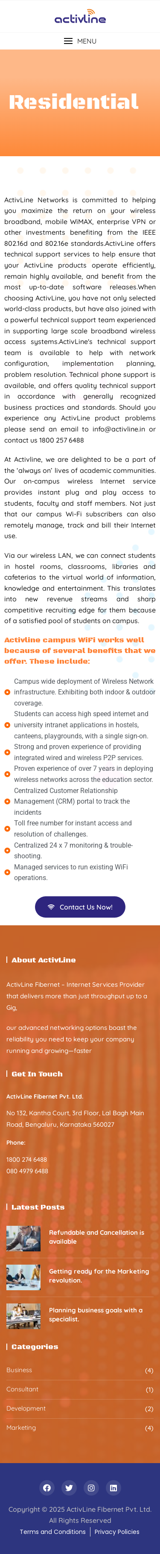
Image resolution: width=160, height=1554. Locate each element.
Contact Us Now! (80, 907)
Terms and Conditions (53, 1532)
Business (19, 1370)
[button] (80, 41)
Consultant (22, 1389)
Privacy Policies (117, 1532)
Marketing (21, 1427)
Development (26, 1408)
